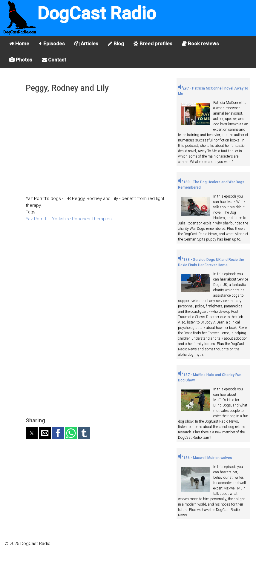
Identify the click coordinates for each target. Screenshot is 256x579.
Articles (86, 44)
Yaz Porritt (36, 218)
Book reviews (200, 44)
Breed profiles (153, 44)
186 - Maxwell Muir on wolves (205, 458)
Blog (116, 44)
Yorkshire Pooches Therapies (82, 218)
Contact (54, 60)
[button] (32, 433)
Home (19, 44)
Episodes (52, 44)
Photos (20, 60)
